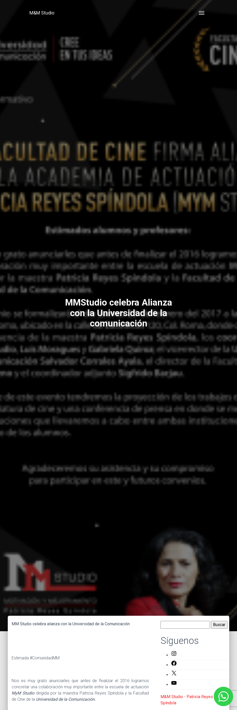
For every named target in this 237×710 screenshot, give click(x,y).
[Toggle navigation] (201, 13)
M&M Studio (41, 12)
